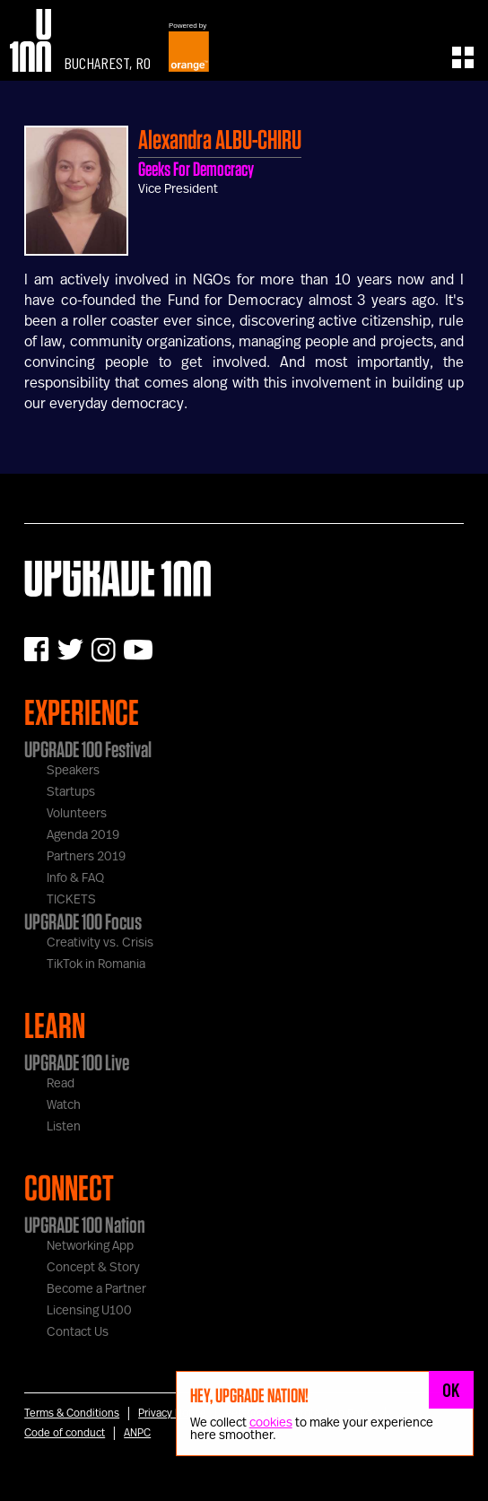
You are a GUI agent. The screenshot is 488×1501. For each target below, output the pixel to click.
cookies (270, 1423)
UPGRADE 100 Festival (88, 749)
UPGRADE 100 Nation (84, 1224)
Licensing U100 (89, 1311)
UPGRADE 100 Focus (83, 921)
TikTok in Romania (96, 964)
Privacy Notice (172, 1413)
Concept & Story (93, 1267)
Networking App (90, 1246)
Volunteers (77, 813)
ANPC (137, 1432)
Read (60, 1084)
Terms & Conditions (71, 1413)
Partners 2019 (86, 857)
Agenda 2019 (83, 835)
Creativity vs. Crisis (100, 943)
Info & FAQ (75, 878)
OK (451, 1390)
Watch (64, 1105)
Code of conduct (64, 1432)
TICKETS (71, 900)
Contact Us (78, 1332)
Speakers (73, 770)
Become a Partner (96, 1289)
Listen (64, 1127)
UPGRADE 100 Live (76, 1062)
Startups (71, 792)
